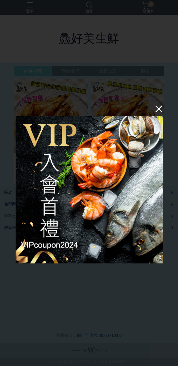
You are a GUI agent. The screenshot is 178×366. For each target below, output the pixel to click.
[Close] (159, 108)
